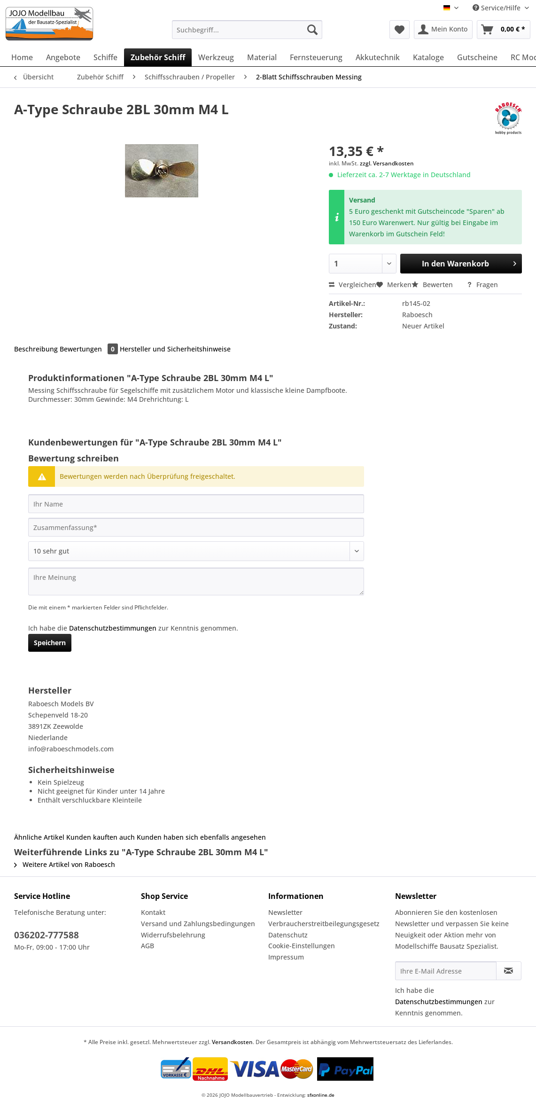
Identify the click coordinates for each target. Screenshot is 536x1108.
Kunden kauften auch (100, 837)
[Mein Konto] (443, 29)
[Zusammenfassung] (196, 527)
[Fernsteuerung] (316, 57)
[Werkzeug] (216, 57)
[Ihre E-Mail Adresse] (446, 970)
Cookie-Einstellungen (301, 945)
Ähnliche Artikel (39, 837)
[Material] (262, 57)
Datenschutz (288, 934)
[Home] (22, 57)
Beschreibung (36, 348)
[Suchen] (312, 29)
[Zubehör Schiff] (158, 57)
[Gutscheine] (477, 57)
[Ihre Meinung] (196, 581)
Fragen (482, 284)
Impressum (286, 956)
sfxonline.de (320, 1095)
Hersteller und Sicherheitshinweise (175, 348)
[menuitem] (247, 34)
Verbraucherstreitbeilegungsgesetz (324, 923)
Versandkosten (232, 1042)
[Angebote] (63, 57)
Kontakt (153, 912)
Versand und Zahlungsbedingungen (198, 923)
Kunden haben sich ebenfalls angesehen (201, 837)
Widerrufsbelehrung (173, 934)
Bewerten (433, 284)
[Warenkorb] (503, 29)
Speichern (50, 642)
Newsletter (285, 912)
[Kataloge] (428, 57)
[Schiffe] (105, 57)
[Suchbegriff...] (247, 29)
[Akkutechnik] (377, 57)
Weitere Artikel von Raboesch (64, 864)
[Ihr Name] (196, 503)
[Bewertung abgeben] (196, 551)
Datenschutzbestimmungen (112, 628)
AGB (147, 945)
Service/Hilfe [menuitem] (497, 7)
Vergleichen (352, 284)
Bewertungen (90, 348)
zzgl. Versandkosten (387, 163)
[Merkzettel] (399, 29)
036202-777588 (46, 935)
